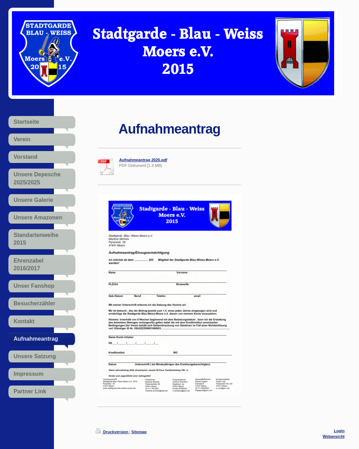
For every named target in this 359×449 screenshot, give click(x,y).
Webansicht (334, 436)
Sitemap (139, 432)
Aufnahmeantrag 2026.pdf (143, 160)
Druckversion (112, 432)
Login (339, 431)
